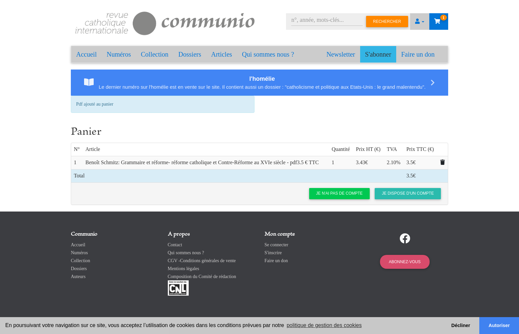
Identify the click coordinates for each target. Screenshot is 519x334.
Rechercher (387, 21)
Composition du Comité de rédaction (202, 276)
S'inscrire (273, 252)
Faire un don (418, 54)
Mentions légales (183, 268)
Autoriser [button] (499, 325)
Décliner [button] (460, 325)
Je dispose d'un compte (408, 193)
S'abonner (378, 54)
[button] (419, 21)
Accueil (86, 54)
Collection (154, 54)
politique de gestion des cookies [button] (324, 325)
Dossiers (189, 54)
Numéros (119, 54)
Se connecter (276, 244)
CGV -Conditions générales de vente (202, 260)
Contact (175, 244)
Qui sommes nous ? (268, 54)
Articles (221, 54)
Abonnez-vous (405, 262)
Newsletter (340, 54)
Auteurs (78, 276)
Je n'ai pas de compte (339, 193)
